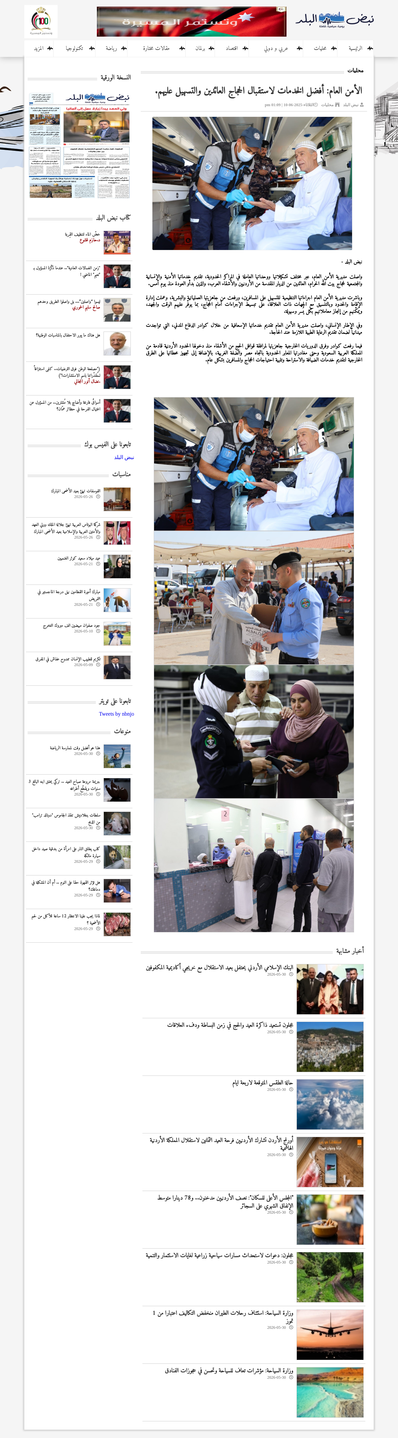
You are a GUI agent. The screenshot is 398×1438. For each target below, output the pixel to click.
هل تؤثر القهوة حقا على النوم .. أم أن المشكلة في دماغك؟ (66, 886)
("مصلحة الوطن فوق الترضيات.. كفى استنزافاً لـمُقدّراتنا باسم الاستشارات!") (67, 372)
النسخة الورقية (115, 78)
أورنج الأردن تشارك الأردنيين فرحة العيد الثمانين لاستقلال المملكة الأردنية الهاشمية (221, 1144)
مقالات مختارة (156, 49)
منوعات (122, 732)
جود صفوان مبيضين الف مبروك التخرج (71, 625)
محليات (320, 49)
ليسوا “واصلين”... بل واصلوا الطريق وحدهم (68, 302)
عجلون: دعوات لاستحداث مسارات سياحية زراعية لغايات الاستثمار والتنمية (219, 1256)
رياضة (111, 49)
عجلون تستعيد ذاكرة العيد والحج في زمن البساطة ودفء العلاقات (230, 1025)
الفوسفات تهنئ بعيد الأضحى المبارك (75, 491)
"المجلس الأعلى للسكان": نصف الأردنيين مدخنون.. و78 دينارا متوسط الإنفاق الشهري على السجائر (225, 1202)
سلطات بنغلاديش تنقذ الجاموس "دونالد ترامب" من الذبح (66, 819)
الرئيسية (355, 49)
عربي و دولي (276, 49)
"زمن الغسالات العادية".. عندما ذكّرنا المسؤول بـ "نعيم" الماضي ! (66, 271)
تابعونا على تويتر (115, 701)
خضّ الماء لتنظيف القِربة (82, 234)
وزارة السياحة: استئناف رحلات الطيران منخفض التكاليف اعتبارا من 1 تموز (222, 1317)
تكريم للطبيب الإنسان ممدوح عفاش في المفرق (68, 659)
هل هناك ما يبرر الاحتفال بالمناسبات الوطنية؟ (68, 335)
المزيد (39, 49)
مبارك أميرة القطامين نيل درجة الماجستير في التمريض (69, 595)
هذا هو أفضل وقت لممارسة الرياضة (75, 748)
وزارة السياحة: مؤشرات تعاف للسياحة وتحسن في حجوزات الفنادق (229, 1371)
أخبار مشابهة (350, 951)
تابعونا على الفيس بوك (107, 445)
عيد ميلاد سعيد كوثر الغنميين (79, 558)
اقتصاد (232, 49)
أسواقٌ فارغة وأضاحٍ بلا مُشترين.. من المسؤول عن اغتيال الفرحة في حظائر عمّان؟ (64, 406)
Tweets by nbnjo (116, 714)
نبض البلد (350, 105)
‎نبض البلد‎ (124, 457)
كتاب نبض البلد (113, 218)
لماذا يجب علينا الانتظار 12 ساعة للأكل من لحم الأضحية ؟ (65, 919)
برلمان (200, 49)
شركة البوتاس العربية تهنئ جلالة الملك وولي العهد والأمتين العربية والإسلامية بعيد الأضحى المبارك (66, 528)
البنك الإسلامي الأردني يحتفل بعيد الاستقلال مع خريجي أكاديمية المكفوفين (219, 968)
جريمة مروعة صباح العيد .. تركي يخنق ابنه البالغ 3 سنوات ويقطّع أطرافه (64, 785)
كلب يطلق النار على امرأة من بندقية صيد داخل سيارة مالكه (66, 852)
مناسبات (121, 475)
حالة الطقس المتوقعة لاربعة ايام (262, 1083)
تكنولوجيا (74, 49)
